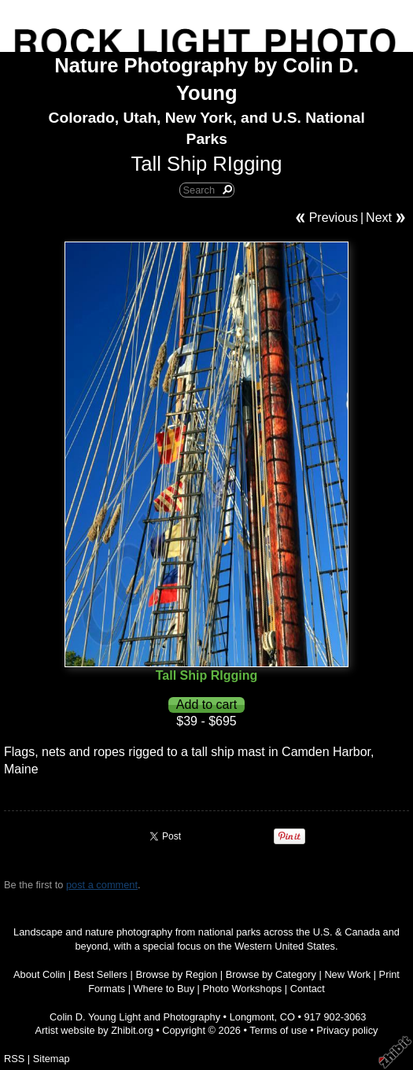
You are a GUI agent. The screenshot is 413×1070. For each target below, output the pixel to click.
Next (379, 217)
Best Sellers (100, 974)
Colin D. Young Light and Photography (135, 1017)
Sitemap (51, 1058)
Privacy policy (347, 1030)
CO (287, 1017)
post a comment (102, 885)
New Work (347, 974)
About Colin (39, 974)
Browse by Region (176, 974)
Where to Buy (164, 988)
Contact (307, 988)
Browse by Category (271, 974)
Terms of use (278, 1030)
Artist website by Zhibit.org (94, 1030)
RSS (14, 1058)
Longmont (252, 1017)
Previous (333, 217)
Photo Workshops (242, 988)
